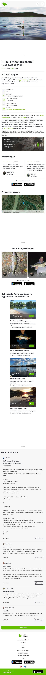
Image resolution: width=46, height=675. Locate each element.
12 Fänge (23, 117)
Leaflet (3, 211)
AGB (23, 645)
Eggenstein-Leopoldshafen (26, 80)
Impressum (23, 642)
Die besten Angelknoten (23, 655)
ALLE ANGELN (8, 128)
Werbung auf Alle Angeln (23, 650)
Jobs (23, 647)
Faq (23, 658)
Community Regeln (23, 653)
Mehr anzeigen (23, 627)
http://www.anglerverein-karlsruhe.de (15, 109)
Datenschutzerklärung (23, 639)
